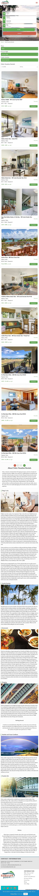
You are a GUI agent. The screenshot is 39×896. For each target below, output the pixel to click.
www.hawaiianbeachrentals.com (8, 866)
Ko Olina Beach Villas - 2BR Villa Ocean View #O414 (13, 414)
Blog (25, 882)
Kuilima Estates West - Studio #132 (9, 139)
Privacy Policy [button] (14, 893)
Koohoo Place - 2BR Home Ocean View (10, 257)
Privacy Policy (28, 878)
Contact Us (27, 874)
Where (7, 13)
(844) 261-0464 (5, 862)
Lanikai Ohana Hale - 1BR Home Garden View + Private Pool (15, 335)
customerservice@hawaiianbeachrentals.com (11, 865)
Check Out (8, 21)
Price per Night (4, 51)
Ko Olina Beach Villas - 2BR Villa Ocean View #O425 (13, 375)
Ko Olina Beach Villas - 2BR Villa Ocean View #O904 (13, 453)
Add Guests (8, 26)
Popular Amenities (5, 57)
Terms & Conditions (29, 876)
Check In (8, 17)
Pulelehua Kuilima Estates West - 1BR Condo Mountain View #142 (16, 296)
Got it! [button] (25, 893)
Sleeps (2, 46)
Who (7, 25)
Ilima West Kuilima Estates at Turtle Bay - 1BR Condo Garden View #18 (16, 217)
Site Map (26, 883)
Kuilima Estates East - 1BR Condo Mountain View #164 (14, 178)
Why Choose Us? (28, 873)
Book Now (33, 106)
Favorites (27, 880)
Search (19, 33)
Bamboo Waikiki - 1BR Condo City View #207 (11, 99)
